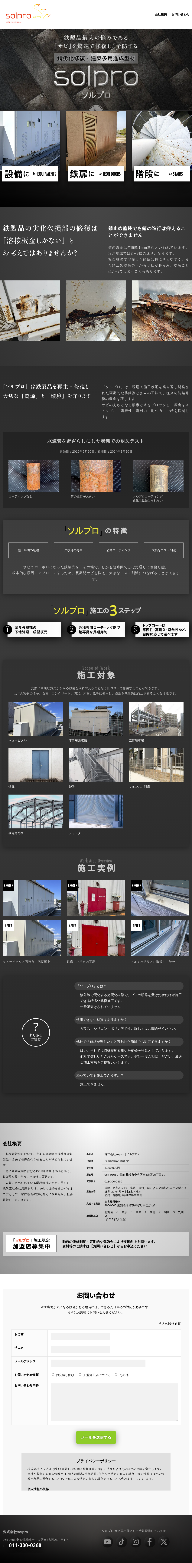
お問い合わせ (181, 14)
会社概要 (161, 14)
